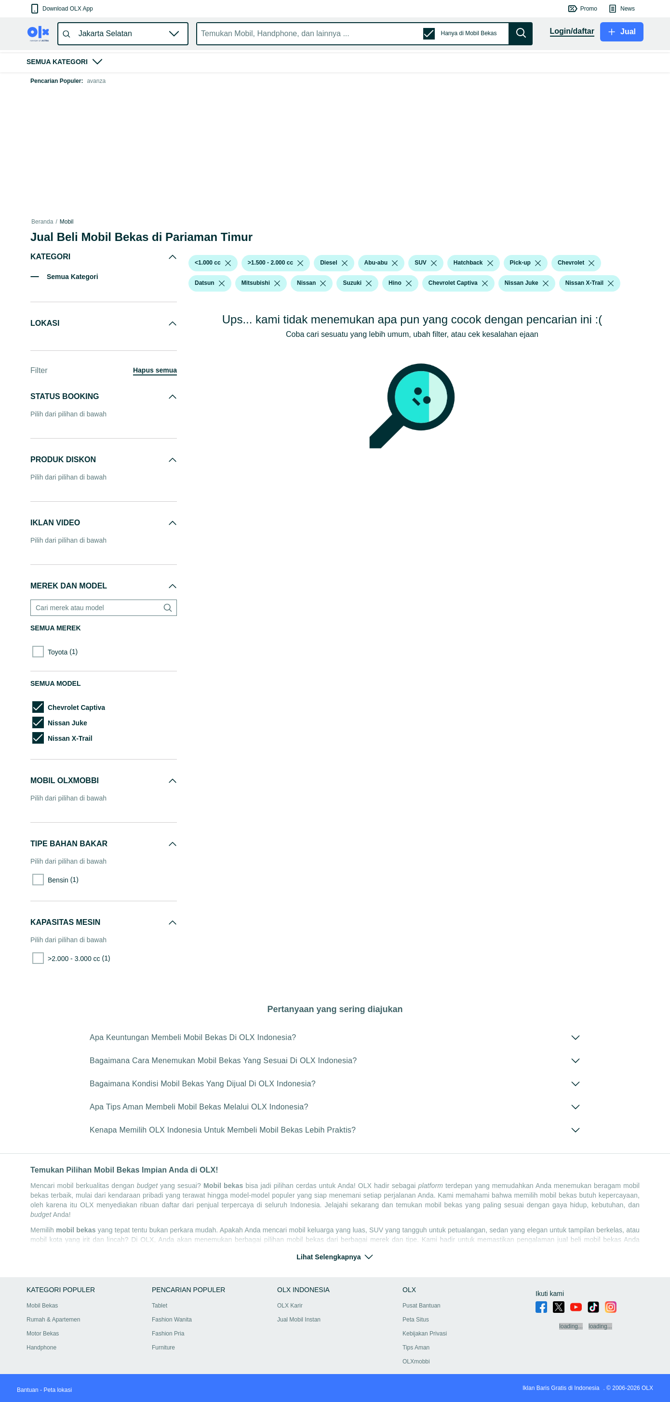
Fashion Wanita (172, 1319)
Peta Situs (415, 1319)
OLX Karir (290, 1305)
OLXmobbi (416, 1361)
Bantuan (28, 1390)
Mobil (67, 221)
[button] (61, 8)
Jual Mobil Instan (299, 1319)
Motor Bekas (43, 1333)
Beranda (42, 221)
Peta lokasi (57, 1390)
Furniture (163, 1347)
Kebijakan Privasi (424, 1333)
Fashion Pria (168, 1333)
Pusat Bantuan (421, 1305)
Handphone (41, 1347)
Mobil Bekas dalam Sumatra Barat (161, 221)
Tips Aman (415, 1347)
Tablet (159, 1305)
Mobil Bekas (95, 221)
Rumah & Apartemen (53, 1319)
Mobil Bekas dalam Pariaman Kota (256, 221)
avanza (96, 81)
